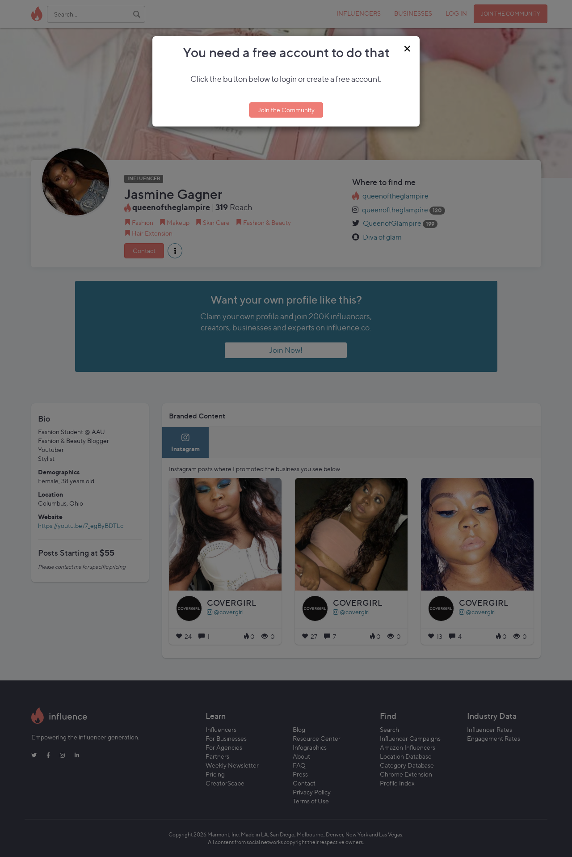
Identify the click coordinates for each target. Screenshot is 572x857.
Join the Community (286, 110)
